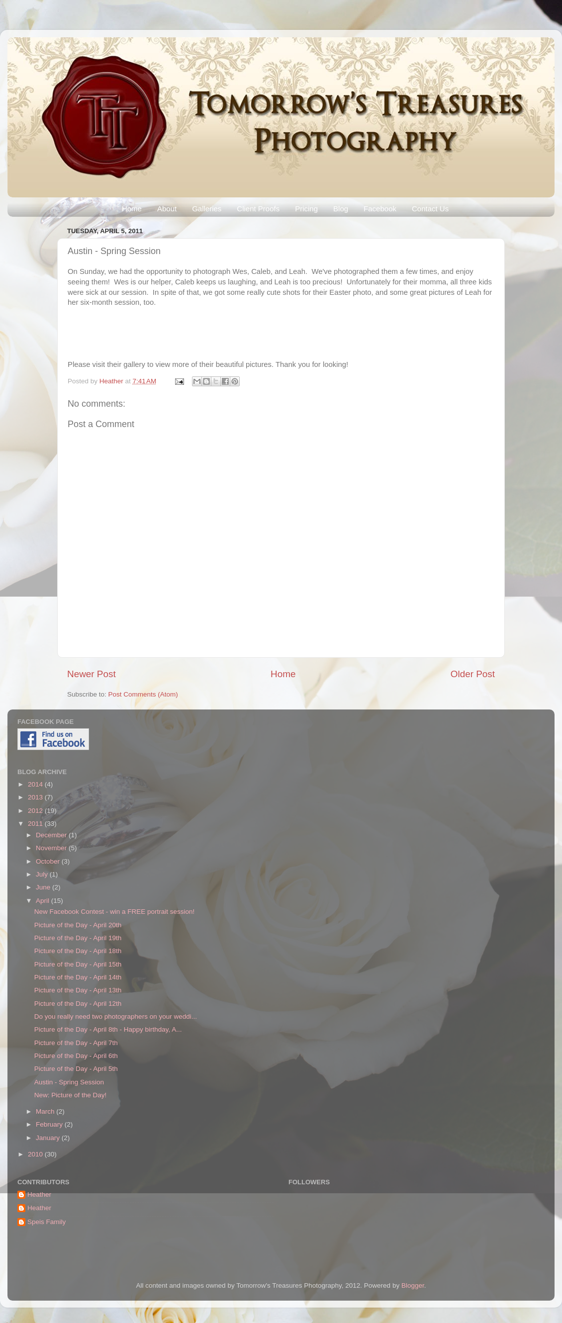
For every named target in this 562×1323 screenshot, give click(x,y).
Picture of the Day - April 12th (78, 1003)
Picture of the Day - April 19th (78, 938)
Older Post (473, 674)
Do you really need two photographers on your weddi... (115, 1016)
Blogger (412, 1285)
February (50, 1124)
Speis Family (46, 1222)
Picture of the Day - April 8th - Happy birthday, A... (108, 1029)
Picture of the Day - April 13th (78, 990)
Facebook (380, 208)
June (44, 887)
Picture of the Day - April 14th (78, 977)
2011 (36, 823)
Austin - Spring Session (69, 1082)
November (52, 848)
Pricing (306, 208)
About (167, 208)
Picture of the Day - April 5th (76, 1068)
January (49, 1138)
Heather (112, 381)
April (43, 900)
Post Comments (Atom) (143, 694)
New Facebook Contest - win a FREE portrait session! (114, 911)
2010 (36, 1154)
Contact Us (430, 208)
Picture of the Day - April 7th (76, 1043)
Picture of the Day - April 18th (78, 951)
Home (132, 208)
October (49, 861)
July (43, 874)
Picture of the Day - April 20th (78, 925)
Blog (340, 208)
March (46, 1111)
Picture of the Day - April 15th (78, 964)
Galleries (206, 208)
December (52, 835)
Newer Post (91, 674)
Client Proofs (258, 208)
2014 (36, 784)
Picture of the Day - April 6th (76, 1055)
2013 (36, 797)
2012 (36, 810)
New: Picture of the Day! (70, 1095)
